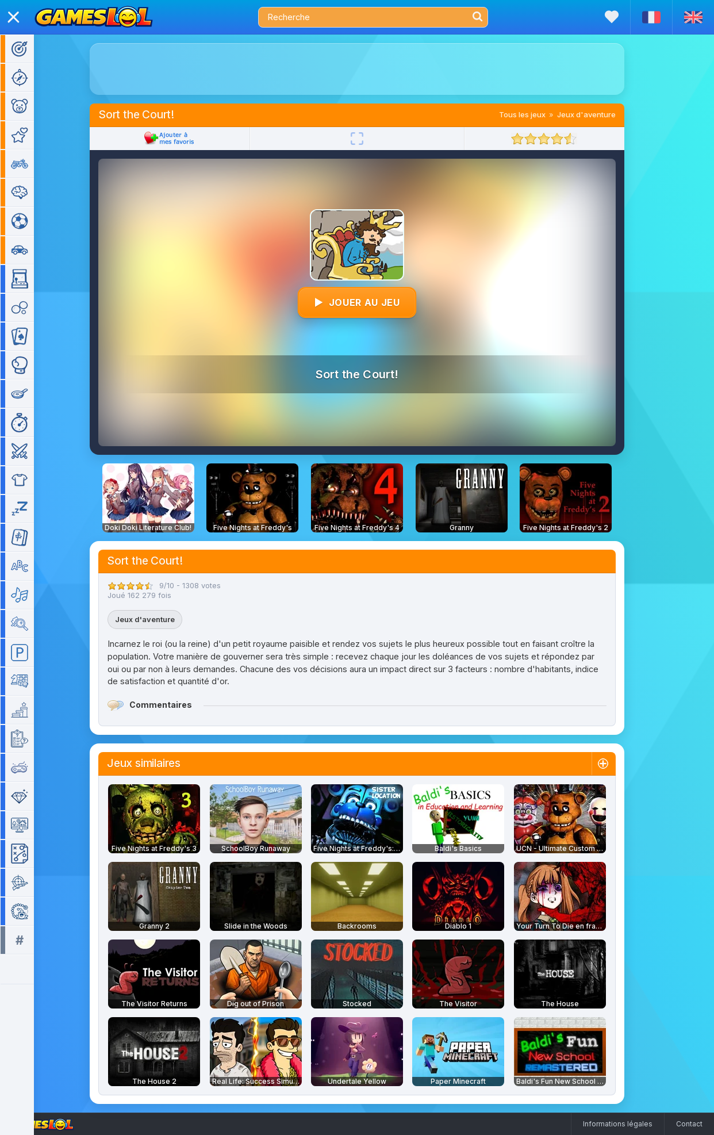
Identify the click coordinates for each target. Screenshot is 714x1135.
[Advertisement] (373, 69)
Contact (689, 1123)
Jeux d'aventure (603, 114)
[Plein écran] (374, 138)
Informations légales (617, 1123)
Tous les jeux (539, 114)
